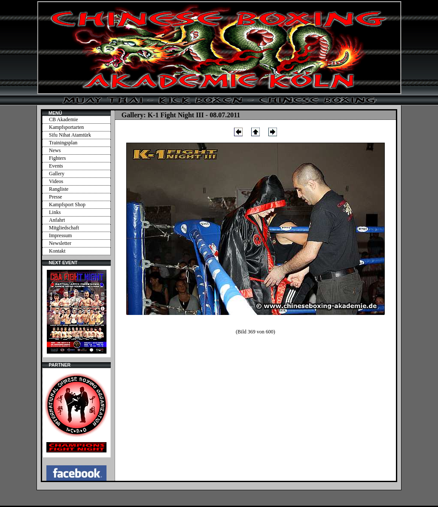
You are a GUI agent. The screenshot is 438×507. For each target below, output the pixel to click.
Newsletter (60, 243)
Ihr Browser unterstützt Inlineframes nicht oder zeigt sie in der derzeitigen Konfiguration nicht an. (76, 311)
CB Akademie (63, 119)
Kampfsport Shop (67, 205)
